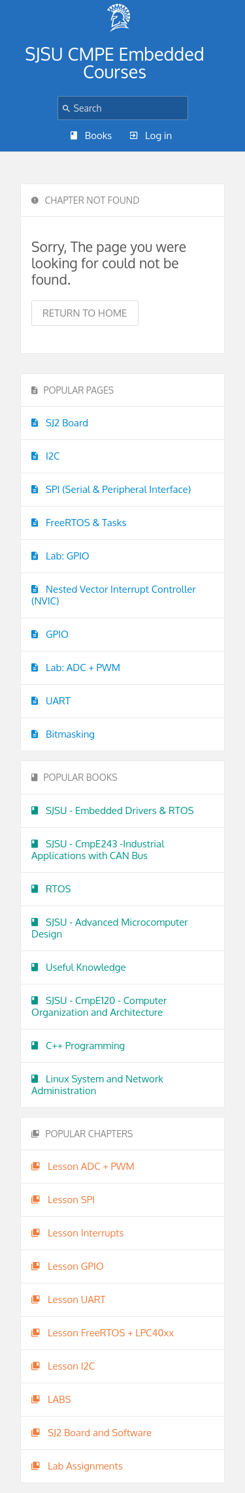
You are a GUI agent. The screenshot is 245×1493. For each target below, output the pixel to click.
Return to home (84, 313)
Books (91, 135)
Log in (151, 135)
